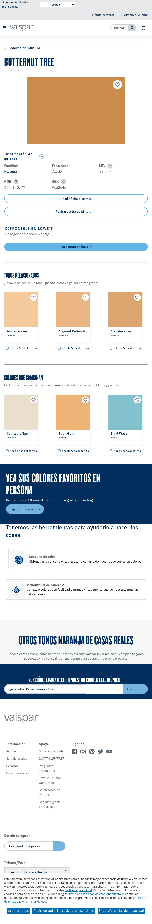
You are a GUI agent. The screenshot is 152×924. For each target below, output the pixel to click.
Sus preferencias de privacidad (121, 910)
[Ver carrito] (143, 28)
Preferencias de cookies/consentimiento (95, 894)
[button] (4, 27)
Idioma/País (14, 862)
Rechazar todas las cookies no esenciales (64, 910)
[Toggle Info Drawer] (93, 156)
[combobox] (119, 27)
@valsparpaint (49, 658)
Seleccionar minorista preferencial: (16, 4)
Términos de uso (35, 901)
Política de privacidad (78, 890)
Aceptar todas (18, 910)
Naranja (10, 171)
